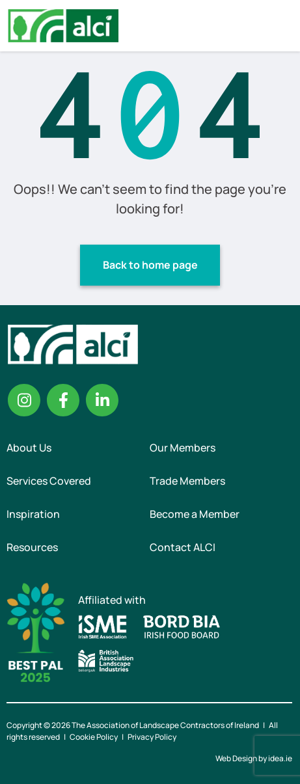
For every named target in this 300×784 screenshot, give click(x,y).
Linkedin (102, 400)
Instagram (24, 400)
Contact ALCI (182, 547)
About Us (29, 447)
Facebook (63, 400)
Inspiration (33, 514)
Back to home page (150, 265)
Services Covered (49, 481)
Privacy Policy (152, 736)
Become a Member (194, 514)
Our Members (182, 447)
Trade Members (187, 481)
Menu (279, 25)
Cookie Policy (94, 736)
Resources (32, 547)
